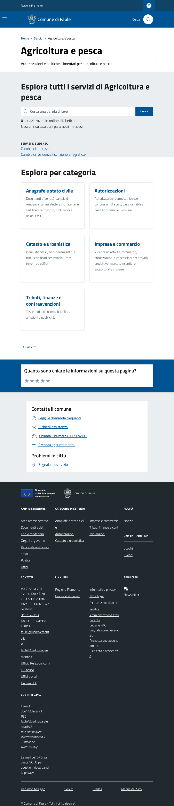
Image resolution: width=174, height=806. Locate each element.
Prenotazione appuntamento (103, 643)
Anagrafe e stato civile (69, 524)
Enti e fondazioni (32, 533)
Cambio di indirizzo (35, 148)
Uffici (24, 566)
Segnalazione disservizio (104, 633)
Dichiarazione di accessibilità (103, 606)
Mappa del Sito (131, 788)
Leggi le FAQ (97, 625)
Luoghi (128, 548)
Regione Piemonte (32, 5)
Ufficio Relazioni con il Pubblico (35, 666)
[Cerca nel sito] (146, 19)
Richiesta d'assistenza (103, 653)
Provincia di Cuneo (67, 596)
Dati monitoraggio (33, 788)
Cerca (144, 111)
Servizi (38, 38)
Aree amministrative (35, 520)
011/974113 (30, 614)
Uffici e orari (29, 676)
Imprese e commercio (103, 520)
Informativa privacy (102, 589)
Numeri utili (29, 683)
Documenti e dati (32, 527)
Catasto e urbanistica (69, 540)
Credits (97, 788)
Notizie (128, 520)
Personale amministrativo (35, 550)
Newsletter (131, 594)
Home (25, 38)
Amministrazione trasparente (104, 617)
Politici (25, 560)
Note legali (96, 596)
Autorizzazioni (64, 533)
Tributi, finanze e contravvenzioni (103, 530)
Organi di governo (33, 540)
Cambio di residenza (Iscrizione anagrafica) (53, 154)
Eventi (128, 554)
